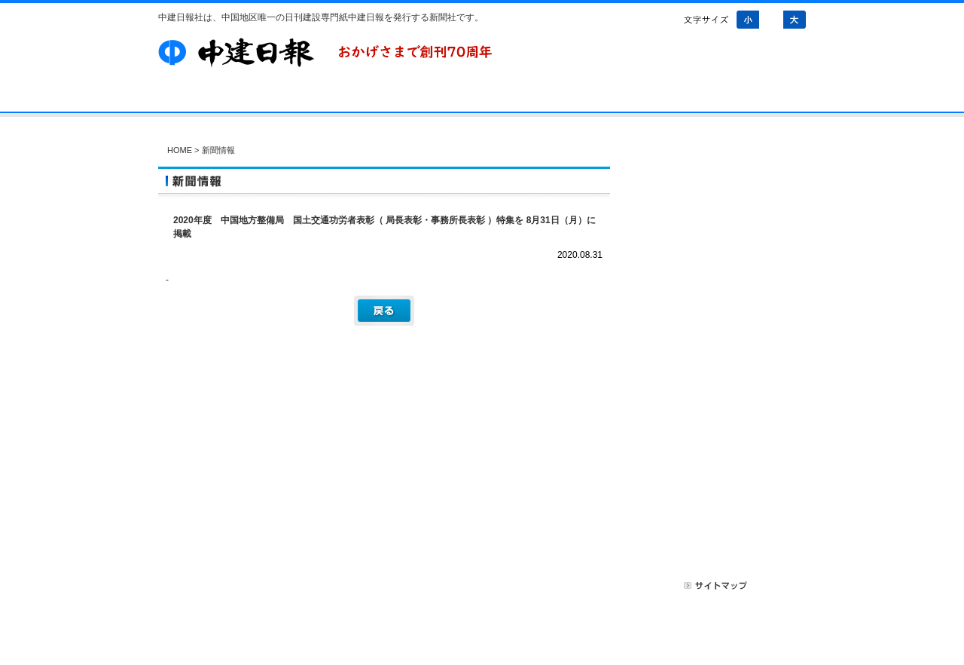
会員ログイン (723, 369)
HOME (179, 150)
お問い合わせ (542, 98)
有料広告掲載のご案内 (723, 488)
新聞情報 (723, 206)
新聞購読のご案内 (723, 449)
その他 (723, 254)
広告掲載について (524, 585)
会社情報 (723, 230)
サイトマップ (716, 585)
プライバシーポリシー (624, 585)
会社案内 (272, 98)
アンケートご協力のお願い (723, 329)
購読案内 (348, 98)
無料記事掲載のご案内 (723, 528)
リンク (776, 585)
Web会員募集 (723, 409)
